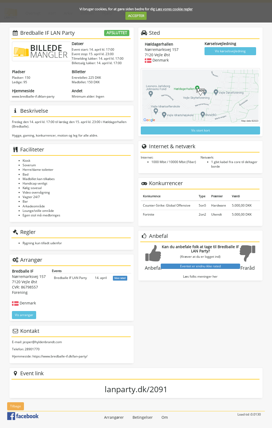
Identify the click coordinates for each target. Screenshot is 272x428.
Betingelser (143, 417)
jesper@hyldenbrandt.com (42, 342)
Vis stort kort (200, 130)
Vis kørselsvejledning (230, 51)
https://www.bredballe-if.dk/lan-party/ (59, 356)
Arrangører (114, 417)
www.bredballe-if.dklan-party (33, 96)
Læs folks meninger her (200, 276)
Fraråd (247, 268)
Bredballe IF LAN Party (70, 278)
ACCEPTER (136, 15)
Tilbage (15, 406)
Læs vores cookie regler (174, 9)
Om (165, 417)
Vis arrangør (24, 315)
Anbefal (153, 268)
